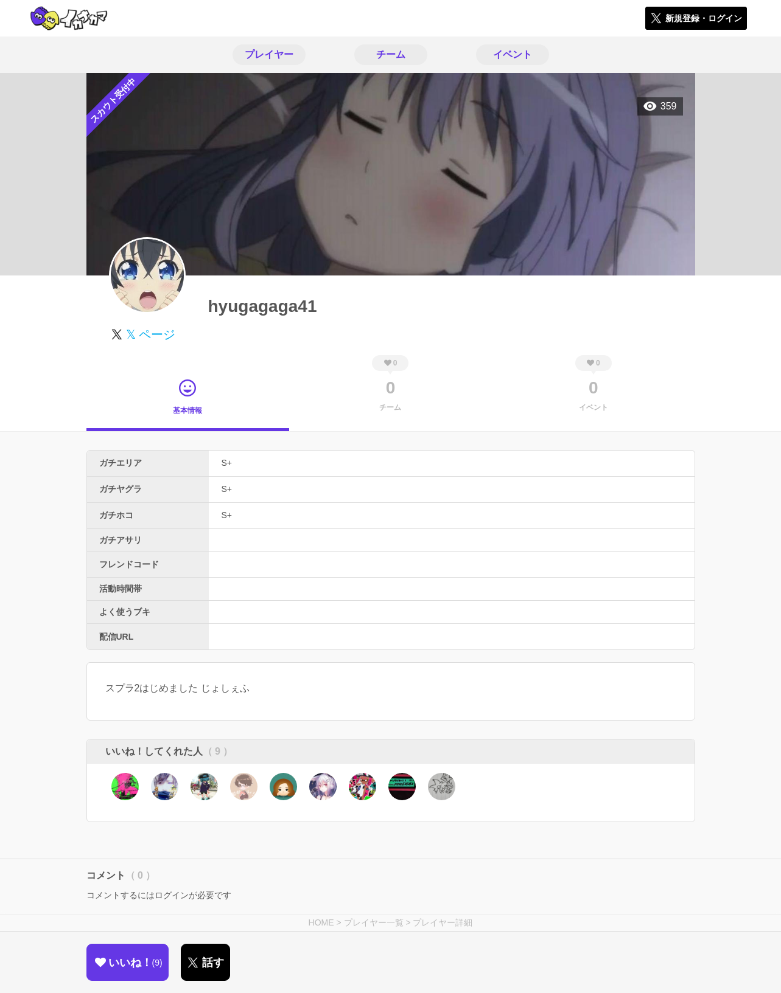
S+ (227, 463)
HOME (321, 922)
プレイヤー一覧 (374, 922)
